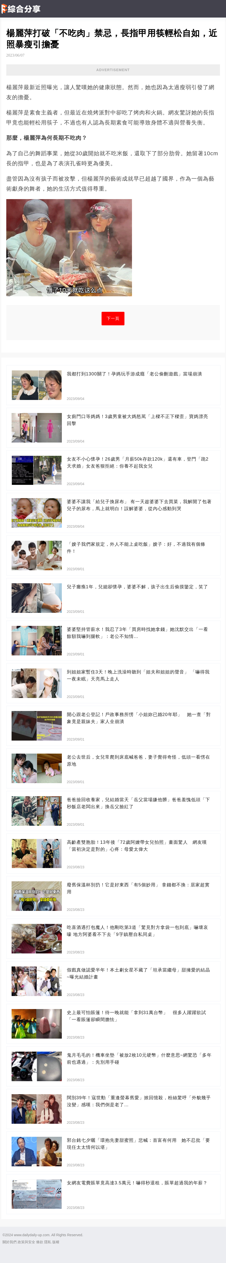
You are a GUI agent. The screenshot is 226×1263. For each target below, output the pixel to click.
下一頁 (113, 318)
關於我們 (10, 1242)
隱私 (47, 1242)
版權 (55, 1242)
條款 (39, 1242)
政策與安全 (26, 1242)
